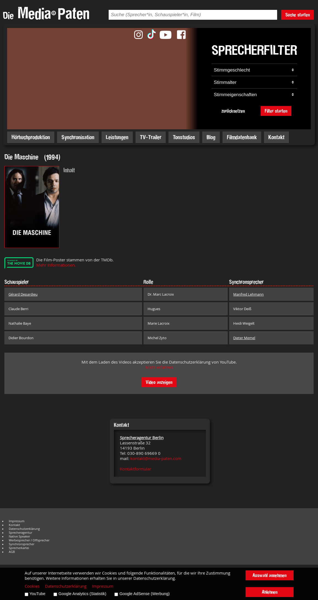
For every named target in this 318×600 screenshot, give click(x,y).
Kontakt (276, 137)
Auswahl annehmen (269, 575)
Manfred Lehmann (248, 294)
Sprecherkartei (19, 548)
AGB (12, 552)
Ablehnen (269, 591)
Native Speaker (19, 536)
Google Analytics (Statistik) (82, 594)
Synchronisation (77, 137)
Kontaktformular (135, 469)
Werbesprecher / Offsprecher (29, 540)
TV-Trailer (150, 137)
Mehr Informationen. (56, 265)
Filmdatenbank (242, 137)
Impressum (16, 521)
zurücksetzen (233, 110)
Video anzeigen (159, 382)
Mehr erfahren (159, 367)
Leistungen (117, 137)
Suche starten (297, 14)
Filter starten (276, 110)
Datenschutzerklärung (24, 529)
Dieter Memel (244, 337)
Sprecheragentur (20, 533)
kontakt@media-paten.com (155, 458)
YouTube (38, 594)
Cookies (32, 586)
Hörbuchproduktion (31, 137)
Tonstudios (184, 137)
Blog (211, 137)
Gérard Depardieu (23, 294)
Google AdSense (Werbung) (144, 594)
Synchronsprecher (21, 544)
